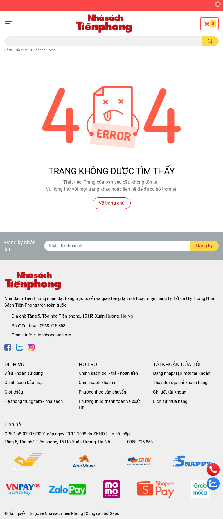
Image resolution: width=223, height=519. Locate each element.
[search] (210, 41)
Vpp (52, 50)
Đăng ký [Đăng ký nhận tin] (204, 245)
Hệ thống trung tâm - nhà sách (33, 401)
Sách (8, 50)
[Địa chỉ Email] (131, 246)
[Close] (218, 4)
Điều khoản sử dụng (23, 373)
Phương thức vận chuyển (102, 392)
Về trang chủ (112, 203)
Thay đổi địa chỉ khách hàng (180, 382)
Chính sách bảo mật (23, 382)
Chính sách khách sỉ (98, 382)
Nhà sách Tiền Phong (64, 513)
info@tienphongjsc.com (48, 335)
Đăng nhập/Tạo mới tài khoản (181, 373)
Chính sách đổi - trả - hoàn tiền (108, 373)
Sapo (114, 513)
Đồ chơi (22, 50)
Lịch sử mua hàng (170, 401)
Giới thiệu (13, 392)
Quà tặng (38, 50)
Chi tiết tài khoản (169, 392)
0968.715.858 (52, 325)
